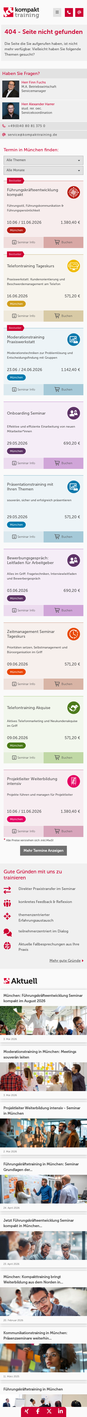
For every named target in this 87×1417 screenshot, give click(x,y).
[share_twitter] (49, 1412)
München (16, 230)
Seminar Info (23, 242)
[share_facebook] (38, 1412)
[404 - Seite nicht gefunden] (69, 12)
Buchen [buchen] (63, 242)
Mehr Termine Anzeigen (43, 850)
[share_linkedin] (60, 1412)
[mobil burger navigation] (57, 12)
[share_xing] (26, 1412)
